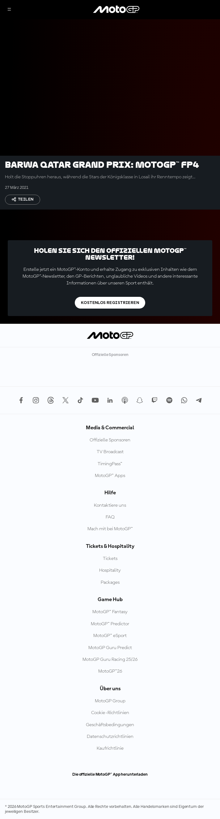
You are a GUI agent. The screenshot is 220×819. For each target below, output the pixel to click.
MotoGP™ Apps (110, 475)
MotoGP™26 (110, 671)
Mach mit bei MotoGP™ (110, 528)
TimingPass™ (110, 464)
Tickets (110, 558)
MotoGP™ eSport (110, 635)
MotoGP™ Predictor (110, 624)
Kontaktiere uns (110, 505)
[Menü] (9, 10)
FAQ (110, 517)
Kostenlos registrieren (110, 303)
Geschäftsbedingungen (110, 724)
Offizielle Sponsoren (110, 440)
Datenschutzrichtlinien (110, 736)
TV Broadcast (110, 451)
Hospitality (110, 570)
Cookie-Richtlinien (110, 712)
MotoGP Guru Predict (110, 647)
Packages (110, 582)
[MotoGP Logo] (116, 9)
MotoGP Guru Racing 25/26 (110, 659)
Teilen (22, 199)
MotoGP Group (110, 701)
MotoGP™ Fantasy (110, 611)
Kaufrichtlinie (110, 748)
